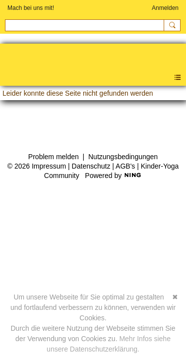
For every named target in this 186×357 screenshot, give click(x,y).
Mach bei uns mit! (30, 7)
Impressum (49, 166)
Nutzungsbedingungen (123, 157)
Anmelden (165, 7)
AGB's (125, 166)
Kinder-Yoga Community (5, 59)
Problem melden (53, 157)
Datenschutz (91, 166)
